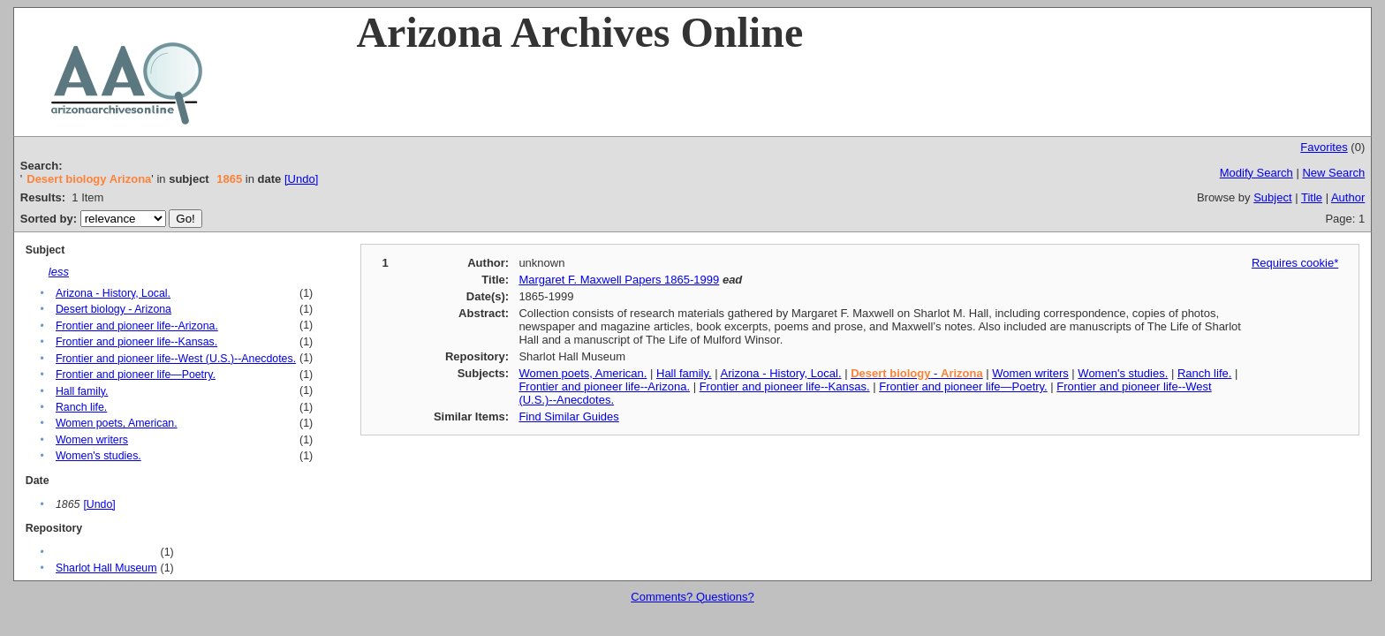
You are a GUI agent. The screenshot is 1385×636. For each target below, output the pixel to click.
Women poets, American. (117, 423)
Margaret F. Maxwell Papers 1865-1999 (618, 279)
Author (1348, 197)
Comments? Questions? (692, 596)
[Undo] (301, 179)
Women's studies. (98, 456)
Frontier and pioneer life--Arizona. (137, 326)
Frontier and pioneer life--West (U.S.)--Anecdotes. (176, 358)
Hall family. (82, 391)
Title (1311, 197)
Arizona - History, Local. (113, 293)
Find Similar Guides (568, 416)
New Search (1333, 172)
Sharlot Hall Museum (106, 568)
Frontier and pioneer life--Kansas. (136, 342)
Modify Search (1256, 172)
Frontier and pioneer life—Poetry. (136, 374)
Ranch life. (81, 407)
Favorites (1323, 147)
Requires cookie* (1295, 262)
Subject (1272, 197)
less (59, 271)
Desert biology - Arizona (113, 309)
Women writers (92, 440)
